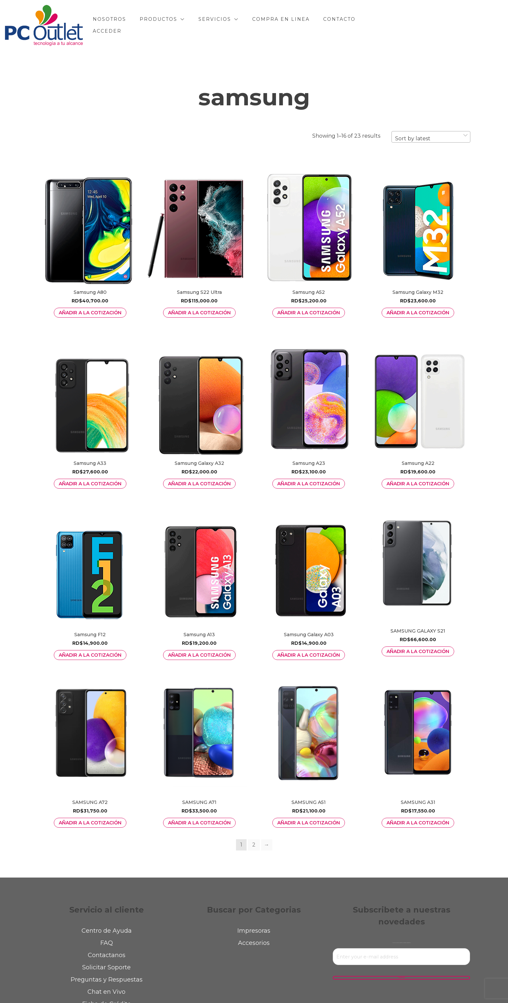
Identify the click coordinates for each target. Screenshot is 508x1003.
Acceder (422, 25)
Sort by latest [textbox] (412, 138)
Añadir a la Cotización (90, 313)
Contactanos (106, 955)
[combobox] (430, 137)
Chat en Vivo (106, 991)
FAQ (106, 943)
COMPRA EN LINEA (320, 25)
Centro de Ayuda (107, 930)
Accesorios (254, 943)
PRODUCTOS (197, 25)
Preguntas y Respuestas (107, 979)
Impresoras (253, 930)
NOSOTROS (148, 25)
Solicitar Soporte (106, 967)
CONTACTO (378, 25)
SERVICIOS (253, 25)
